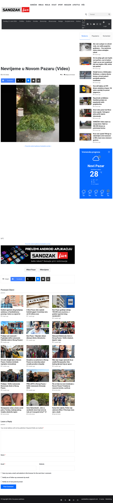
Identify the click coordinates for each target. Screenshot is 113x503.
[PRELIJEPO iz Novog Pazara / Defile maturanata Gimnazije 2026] (37, 375)
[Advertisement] (38, 47)
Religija (60, 21)
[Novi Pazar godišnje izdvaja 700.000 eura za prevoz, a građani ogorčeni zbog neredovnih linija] (63, 301)
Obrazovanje (52, 21)
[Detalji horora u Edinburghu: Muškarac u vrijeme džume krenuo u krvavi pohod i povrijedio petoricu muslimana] (85, 75)
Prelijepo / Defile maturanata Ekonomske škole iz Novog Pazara (10, 386)
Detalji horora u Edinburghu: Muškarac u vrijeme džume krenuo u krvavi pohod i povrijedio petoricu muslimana (102, 76)
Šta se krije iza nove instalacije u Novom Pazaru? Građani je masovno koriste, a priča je (63, 386)
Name (3, 455)
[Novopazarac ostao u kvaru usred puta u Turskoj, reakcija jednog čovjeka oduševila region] (12, 399)
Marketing (109, 499)
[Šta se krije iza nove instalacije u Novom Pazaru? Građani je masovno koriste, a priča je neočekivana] (63, 375)
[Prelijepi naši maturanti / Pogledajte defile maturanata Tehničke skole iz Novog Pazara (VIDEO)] (12, 327)
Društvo (28, 21)
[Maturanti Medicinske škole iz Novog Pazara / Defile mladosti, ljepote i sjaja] (63, 327)
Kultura (78, 21)
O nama (101, 499)
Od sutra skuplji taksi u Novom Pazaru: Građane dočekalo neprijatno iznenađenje (11, 362)
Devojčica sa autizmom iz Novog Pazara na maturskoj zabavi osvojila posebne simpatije (37, 362)
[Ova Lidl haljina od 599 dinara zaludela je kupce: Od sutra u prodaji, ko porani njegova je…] (85, 89)
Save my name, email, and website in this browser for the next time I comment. (26, 473)
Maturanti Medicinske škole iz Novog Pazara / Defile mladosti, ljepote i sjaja (62, 338)
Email (3, 464)
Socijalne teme (69, 21)
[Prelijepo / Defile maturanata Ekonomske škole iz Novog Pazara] (12, 375)
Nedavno (85, 36)
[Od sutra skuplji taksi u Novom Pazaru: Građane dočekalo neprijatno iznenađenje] (12, 351)
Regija (47, 5)
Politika (21, 21)
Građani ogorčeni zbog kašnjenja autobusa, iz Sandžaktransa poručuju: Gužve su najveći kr (12, 312)
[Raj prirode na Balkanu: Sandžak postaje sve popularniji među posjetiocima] (85, 101)
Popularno (95, 36)
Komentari (106, 36)
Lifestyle (76, 5)
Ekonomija (43, 21)
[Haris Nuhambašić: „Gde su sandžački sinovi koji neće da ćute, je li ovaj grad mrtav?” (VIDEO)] (37, 399)
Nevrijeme (45, 270)
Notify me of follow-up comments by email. (15, 477)
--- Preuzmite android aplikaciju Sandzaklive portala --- (38, 146)
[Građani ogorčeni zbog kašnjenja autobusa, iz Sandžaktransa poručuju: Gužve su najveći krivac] (12, 301)
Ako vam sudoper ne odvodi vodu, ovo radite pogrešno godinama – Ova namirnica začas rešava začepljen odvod (102, 48)
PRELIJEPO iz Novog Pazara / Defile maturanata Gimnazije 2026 (36, 386)
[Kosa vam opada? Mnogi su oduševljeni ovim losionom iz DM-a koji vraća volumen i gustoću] (85, 137)
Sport (60, 5)
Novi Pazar (31, 270)
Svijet (54, 5)
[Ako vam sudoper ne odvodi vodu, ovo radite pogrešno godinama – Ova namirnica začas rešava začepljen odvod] (85, 47)
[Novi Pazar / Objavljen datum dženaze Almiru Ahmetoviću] (37, 327)
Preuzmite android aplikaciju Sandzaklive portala (37, 244)
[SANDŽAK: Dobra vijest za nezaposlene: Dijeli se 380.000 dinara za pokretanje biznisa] (85, 125)
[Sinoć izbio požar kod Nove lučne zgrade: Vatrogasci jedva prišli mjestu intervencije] (85, 113)
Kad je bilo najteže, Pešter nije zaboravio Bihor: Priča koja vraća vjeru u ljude (63, 410)
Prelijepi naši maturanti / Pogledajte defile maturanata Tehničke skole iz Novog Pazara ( (12, 338)
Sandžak (33, 5)
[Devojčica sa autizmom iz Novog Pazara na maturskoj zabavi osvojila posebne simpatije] (37, 351)
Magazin (67, 5)
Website (41, 464)
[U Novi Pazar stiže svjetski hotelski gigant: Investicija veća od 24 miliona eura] (37, 301)
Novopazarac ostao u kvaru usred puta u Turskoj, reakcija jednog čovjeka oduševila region (12, 410)
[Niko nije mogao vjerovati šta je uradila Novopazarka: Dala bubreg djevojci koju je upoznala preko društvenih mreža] (63, 351)
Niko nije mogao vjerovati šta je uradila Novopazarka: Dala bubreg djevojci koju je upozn (62, 362)
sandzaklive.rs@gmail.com (89, 499)
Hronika (35, 21)
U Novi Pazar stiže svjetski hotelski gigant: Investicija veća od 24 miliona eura (37, 312)
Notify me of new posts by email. (12, 482)
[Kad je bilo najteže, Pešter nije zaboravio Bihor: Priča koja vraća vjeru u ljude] (63, 399)
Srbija (41, 5)
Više (83, 5)
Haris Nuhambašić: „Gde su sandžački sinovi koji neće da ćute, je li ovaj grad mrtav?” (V (36, 410)
